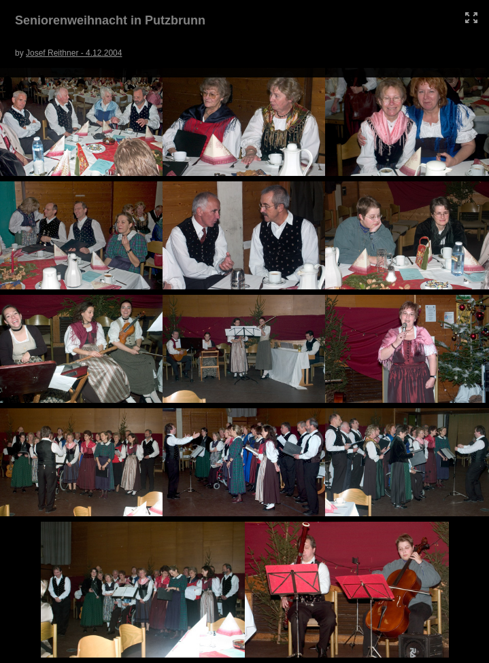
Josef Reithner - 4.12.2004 (74, 53)
